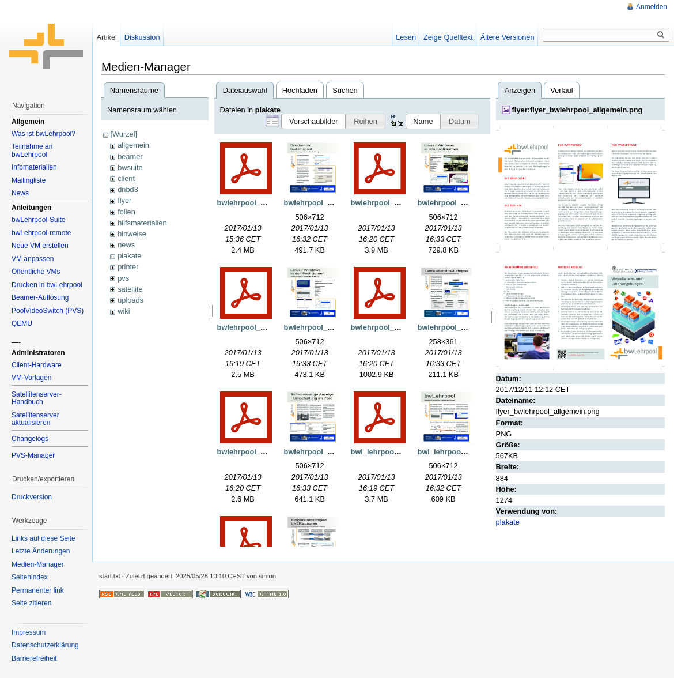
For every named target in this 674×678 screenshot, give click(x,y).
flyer (124, 200)
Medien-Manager (38, 564)
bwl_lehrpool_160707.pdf (394, 451)
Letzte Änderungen (41, 551)
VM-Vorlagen (31, 378)
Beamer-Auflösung (40, 297)
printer (128, 266)
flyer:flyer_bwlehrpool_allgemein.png (577, 110)
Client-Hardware (37, 365)
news (126, 244)
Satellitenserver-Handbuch (37, 398)
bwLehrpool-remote (41, 233)
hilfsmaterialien (142, 223)
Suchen (344, 90)
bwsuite (130, 167)
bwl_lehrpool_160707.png (463, 451)
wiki (124, 311)
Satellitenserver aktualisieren (35, 419)
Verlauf (561, 90)
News (20, 193)
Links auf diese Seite (43, 538)
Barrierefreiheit (34, 658)
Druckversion (32, 497)
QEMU (22, 323)
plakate (129, 255)
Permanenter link (38, 590)
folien (126, 212)
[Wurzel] (123, 134)
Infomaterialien (34, 167)
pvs (123, 278)
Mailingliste (29, 180)
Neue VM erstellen (40, 246)
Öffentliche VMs (36, 272)
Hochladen (299, 90)
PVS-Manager (33, 455)
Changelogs (30, 439)
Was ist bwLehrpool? (43, 134)
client (126, 178)
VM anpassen (33, 259)
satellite (130, 289)
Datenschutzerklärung (45, 645)
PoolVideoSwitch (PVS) (48, 311)
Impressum (29, 632)
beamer (130, 156)
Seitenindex (30, 577)
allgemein (133, 145)
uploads (130, 300)
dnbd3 (128, 189)
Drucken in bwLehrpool (47, 285)
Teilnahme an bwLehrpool (32, 150)
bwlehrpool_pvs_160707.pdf (266, 451)
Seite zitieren (31, 603)
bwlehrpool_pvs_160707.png (334, 451)
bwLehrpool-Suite (38, 220)
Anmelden (651, 7)
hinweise (132, 233)
